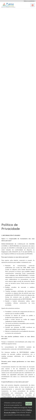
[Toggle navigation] (33, 5)
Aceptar (28, 404)
